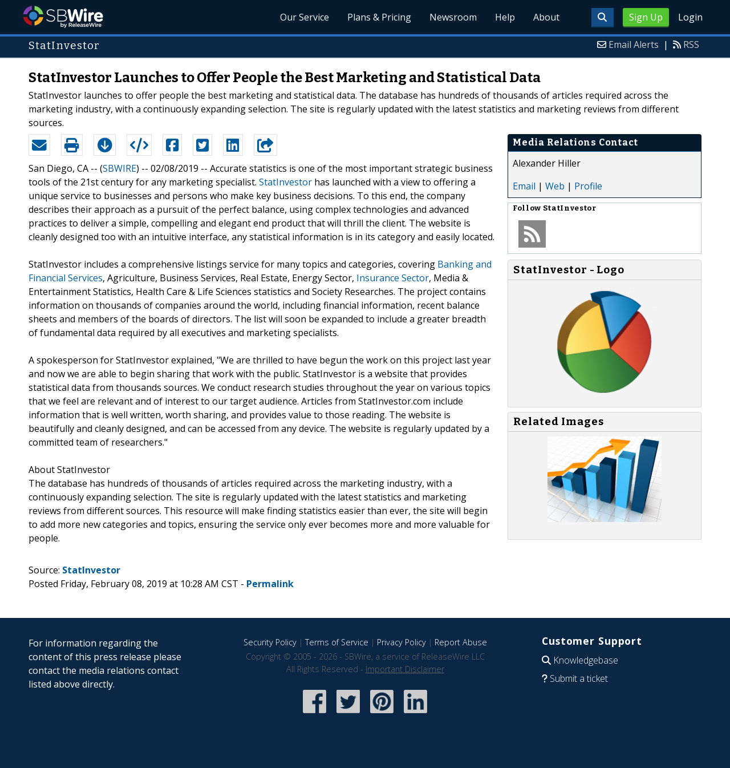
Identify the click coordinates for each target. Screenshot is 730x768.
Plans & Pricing (379, 17)
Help (505, 17)
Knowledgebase (585, 660)
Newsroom (453, 17)
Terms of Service (336, 642)
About (546, 17)
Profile (588, 186)
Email (524, 186)
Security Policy (270, 642)
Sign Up (646, 17)
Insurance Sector (392, 278)
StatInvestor (285, 182)
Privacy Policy (401, 642)
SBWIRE (119, 168)
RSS (691, 44)
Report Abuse (461, 642)
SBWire (63, 17)
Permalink (270, 583)
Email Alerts (634, 44)
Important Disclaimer (405, 669)
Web (555, 186)
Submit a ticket (579, 678)
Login (690, 17)
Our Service (304, 17)
